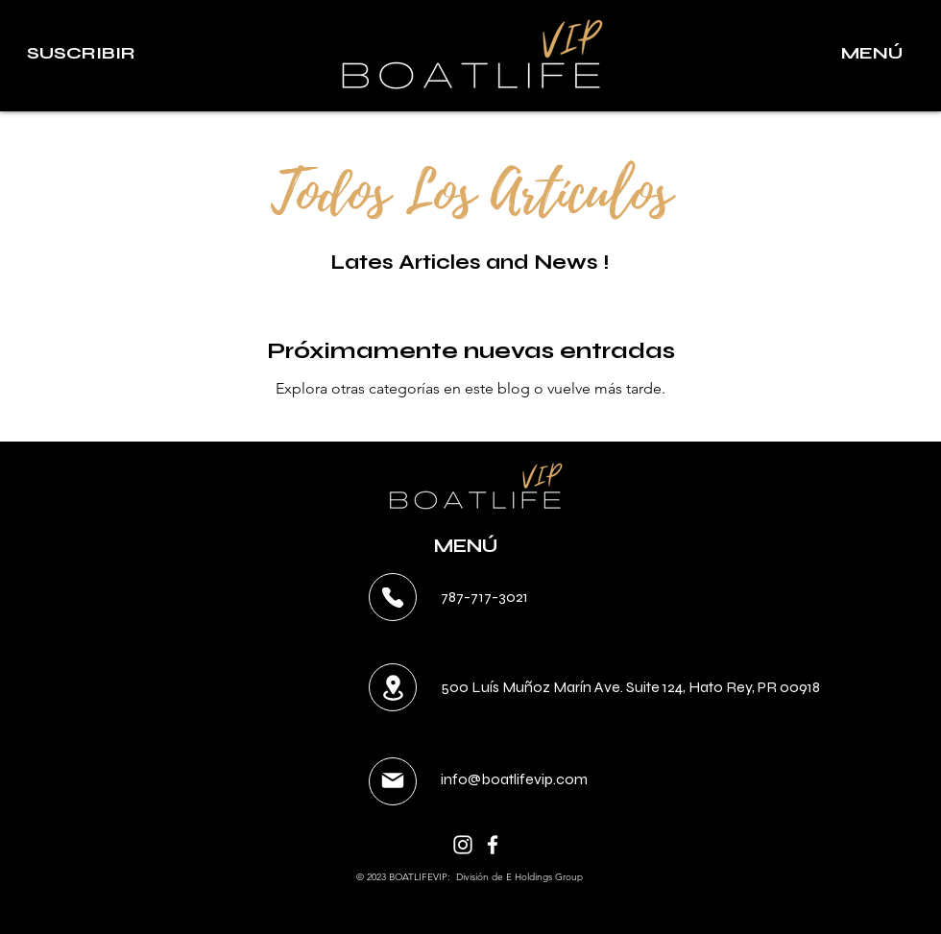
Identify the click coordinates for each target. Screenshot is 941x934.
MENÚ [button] (465, 546)
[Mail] (392, 780)
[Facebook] (492, 844)
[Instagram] (462, 844)
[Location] (392, 688)
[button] (80, 53)
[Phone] (392, 597)
